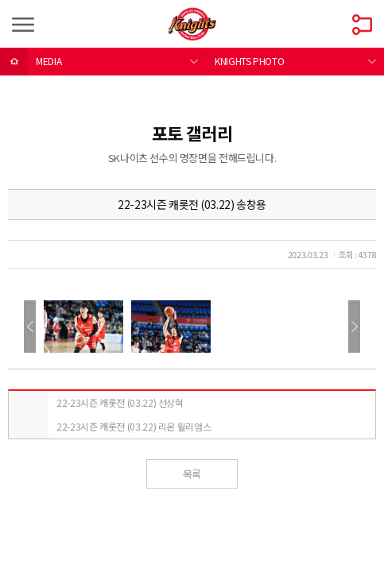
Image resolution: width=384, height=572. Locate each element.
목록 (192, 473)
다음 (354, 326)
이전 (30, 326)
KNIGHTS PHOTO (249, 61)
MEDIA (48, 61)
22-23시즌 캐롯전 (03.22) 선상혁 (120, 402)
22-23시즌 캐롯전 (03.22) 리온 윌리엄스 (133, 426)
